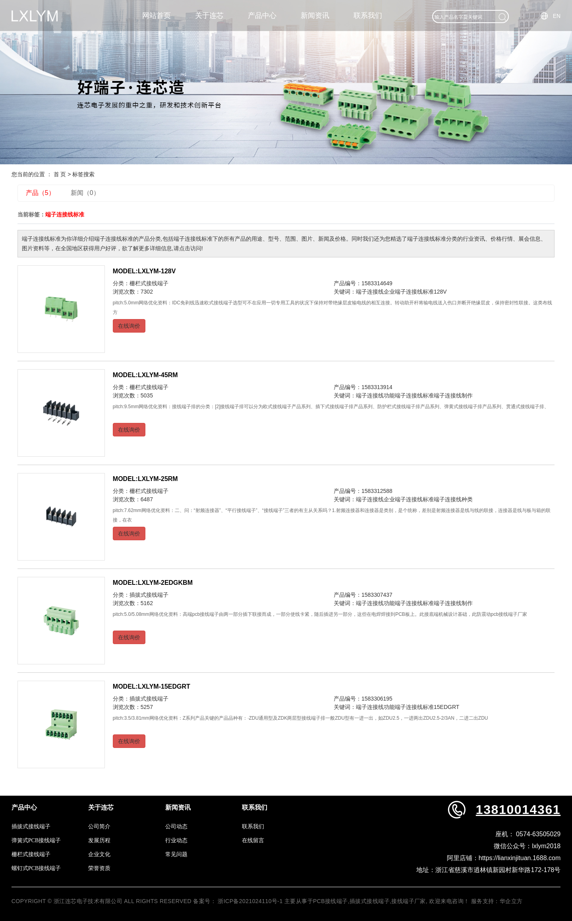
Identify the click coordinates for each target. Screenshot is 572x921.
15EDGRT (446, 707)
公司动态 (176, 826)
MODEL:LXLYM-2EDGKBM (153, 582)
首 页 (60, 174)
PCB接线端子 (330, 901)
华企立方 (511, 901)
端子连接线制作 (453, 395)
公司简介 (99, 826)
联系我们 (368, 15)
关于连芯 (209, 15)
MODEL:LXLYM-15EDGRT (151, 686)
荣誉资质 (99, 868)
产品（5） (40, 192)
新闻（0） (85, 192)
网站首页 (156, 15)
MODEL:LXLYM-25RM (145, 478)
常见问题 (176, 854)
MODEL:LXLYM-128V (144, 271)
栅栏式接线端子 (148, 283)
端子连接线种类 (453, 499)
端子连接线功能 (375, 395)
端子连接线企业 (375, 291)
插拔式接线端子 (148, 595)
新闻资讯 (315, 15)
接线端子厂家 (408, 901)
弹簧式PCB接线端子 (36, 840)
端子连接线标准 (414, 291)
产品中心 (262, 15)
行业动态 (176, 840)
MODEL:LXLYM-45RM (145, 375)
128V (440, 291)
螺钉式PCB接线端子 (36, 868)
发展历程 (99, 840)
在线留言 (253, 840)
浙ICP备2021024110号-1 (250, 901)
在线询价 (129, 326)
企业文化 (99, 854)
